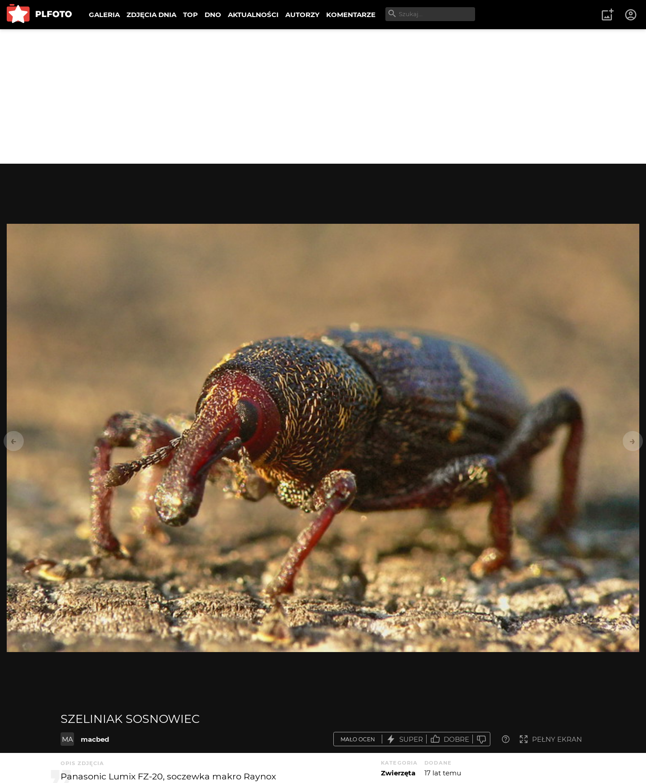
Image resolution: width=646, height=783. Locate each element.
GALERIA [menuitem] (104, 14)
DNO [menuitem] (213, 14)
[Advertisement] (323, 96)
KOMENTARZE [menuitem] (350, 14)
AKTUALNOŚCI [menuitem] (253, 14)
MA (67, 739)
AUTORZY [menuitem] (302, 14)
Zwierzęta (398, 773)
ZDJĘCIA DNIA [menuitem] (151, 14)
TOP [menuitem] (190, 14)
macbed (95, 739)
